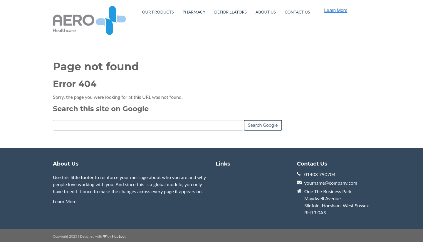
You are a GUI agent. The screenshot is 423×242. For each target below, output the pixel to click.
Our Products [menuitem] (158, 11)
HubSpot (118, 236)
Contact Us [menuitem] (297, 11)
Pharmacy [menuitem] (194, 11)
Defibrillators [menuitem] (230, 11)
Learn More (65, 201)
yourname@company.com (330, 183)
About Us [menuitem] (266, 11)
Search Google (263, 125)
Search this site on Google (101, 108)
